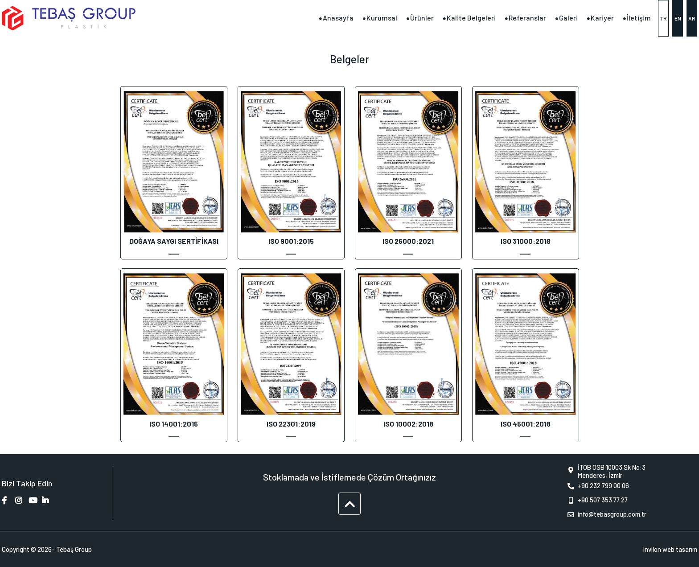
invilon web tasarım (670, 549)
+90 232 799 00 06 (596, 486)
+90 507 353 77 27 (595, 500)
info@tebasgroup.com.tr (604, 515)
